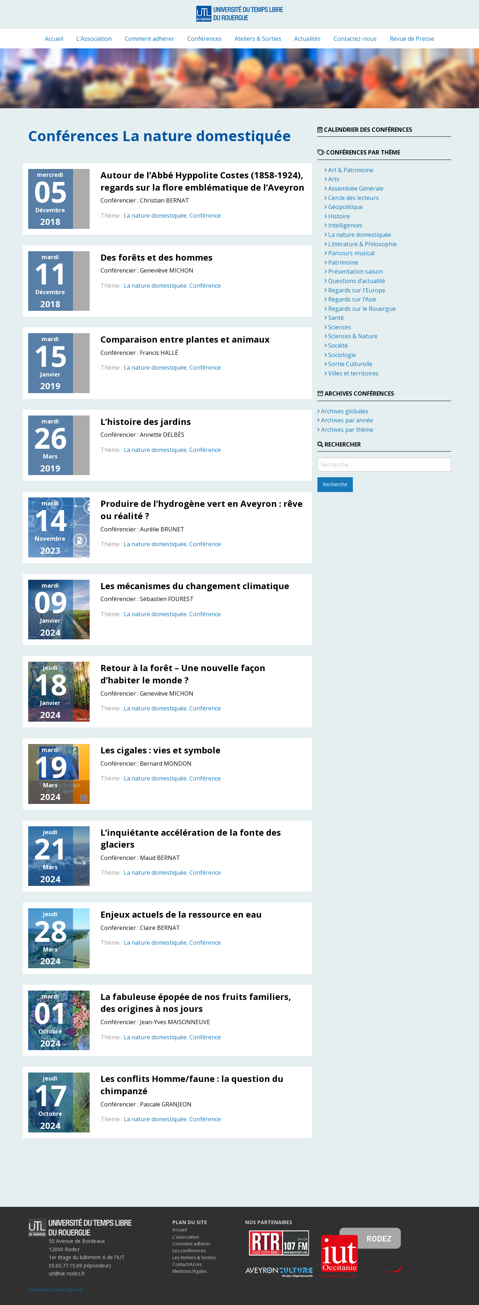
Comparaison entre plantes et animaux (185, 339)
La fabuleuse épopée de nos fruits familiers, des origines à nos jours (195, 1003)
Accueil (54, 39)
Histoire (337, 216)
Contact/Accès (187, 1264)
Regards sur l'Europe (355, 290)
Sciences (338, 327)
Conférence (205, 215)
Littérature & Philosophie (361, 244)
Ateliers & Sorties (258, 39)
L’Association (94, 39)
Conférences (204, 39)
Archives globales (342, 411)
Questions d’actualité (355, 281)
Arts (332, 179)
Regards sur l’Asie (350, 299)
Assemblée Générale (354, 188)
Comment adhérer (149, 39)
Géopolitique (344, 207)
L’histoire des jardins (145, 421)
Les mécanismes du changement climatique (194, 586)
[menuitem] (54, 38)
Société (336, 345)
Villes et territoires (352, 373)
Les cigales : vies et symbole (160, 750)
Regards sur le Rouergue (360, 309)
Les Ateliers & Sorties (193, 1257)
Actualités (307, 39)
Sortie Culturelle (348, 364)
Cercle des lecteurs (352, 198)
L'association (185, 1237)
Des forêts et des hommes (156, 257)
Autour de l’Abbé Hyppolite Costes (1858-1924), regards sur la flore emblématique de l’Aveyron (202, 181)
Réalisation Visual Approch (55, 1290)
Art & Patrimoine (349, 170)
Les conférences (189, 1251)
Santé (334, 318)
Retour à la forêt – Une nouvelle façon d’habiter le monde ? (182, 674)
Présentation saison (354, 271)
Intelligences (344, 225)
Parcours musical (350, 253)
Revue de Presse (412, 39)
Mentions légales (189, 1271)
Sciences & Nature (351, 336)
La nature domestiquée (155, 215)
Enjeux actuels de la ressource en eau (181, 914)
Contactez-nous (355, 39)
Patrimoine (341, 262)
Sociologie (340, 355)
